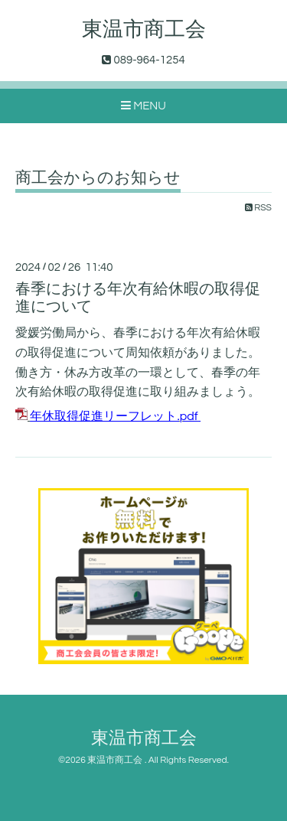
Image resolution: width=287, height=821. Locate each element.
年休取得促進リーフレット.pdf (113, 416)
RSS (258, 208)
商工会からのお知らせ (98, 178)
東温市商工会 (144, 30)
